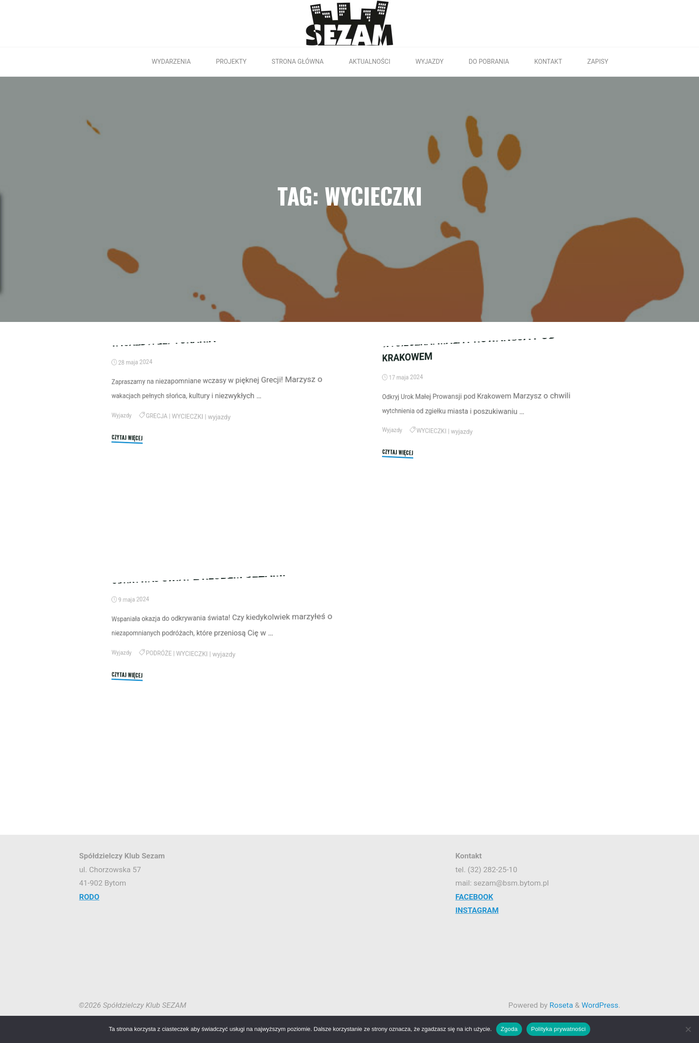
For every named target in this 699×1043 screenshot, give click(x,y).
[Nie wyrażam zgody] (687, 1029)
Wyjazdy (121, 506)
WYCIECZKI (187, 510)
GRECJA (156, 508)
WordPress (599, 1005)
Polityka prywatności (558, 1029)
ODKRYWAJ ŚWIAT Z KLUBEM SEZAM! (198, 670)
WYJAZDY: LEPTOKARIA (163, 433)
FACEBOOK (474, 896)
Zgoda (509, 1029)
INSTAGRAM (476, 910)
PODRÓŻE (159, 746)
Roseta (560, 1005)
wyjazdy (219, 511)
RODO (89, 896)
